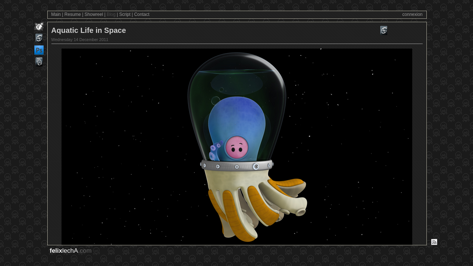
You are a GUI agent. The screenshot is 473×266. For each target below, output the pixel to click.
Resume (72, 14)
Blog (111, 14)
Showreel (94, 14)
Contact (141, 14)
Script (124, 14)
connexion (412, 14)
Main (56, 14)
